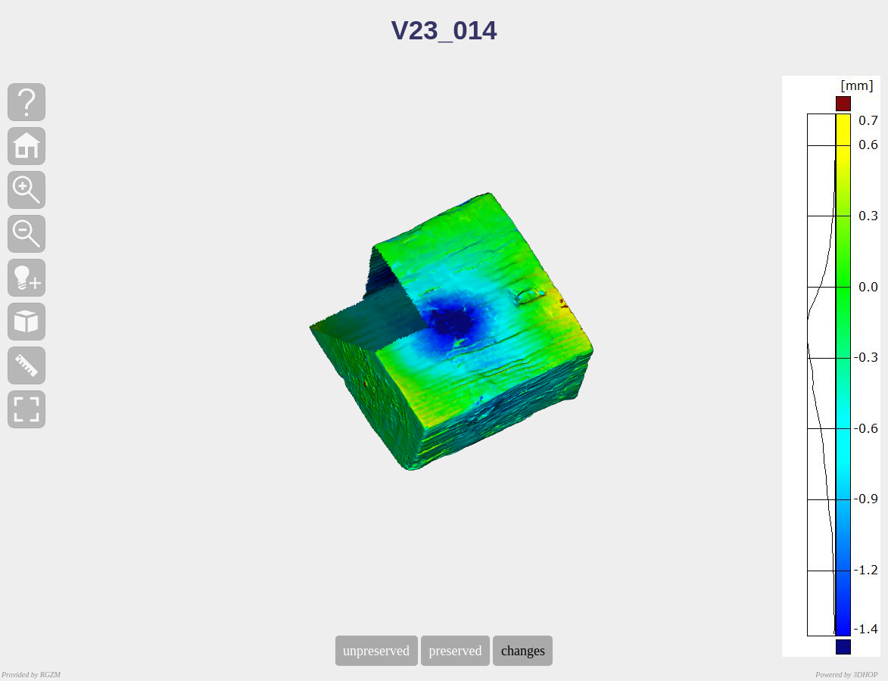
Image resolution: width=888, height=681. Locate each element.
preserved (455, 650)
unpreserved (376, 650)
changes (522, 650)
